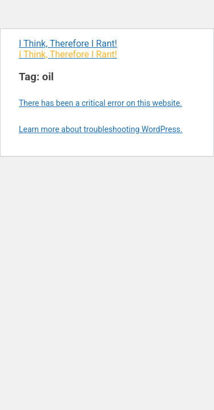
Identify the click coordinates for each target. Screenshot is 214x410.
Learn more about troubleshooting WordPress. (101, 129)
